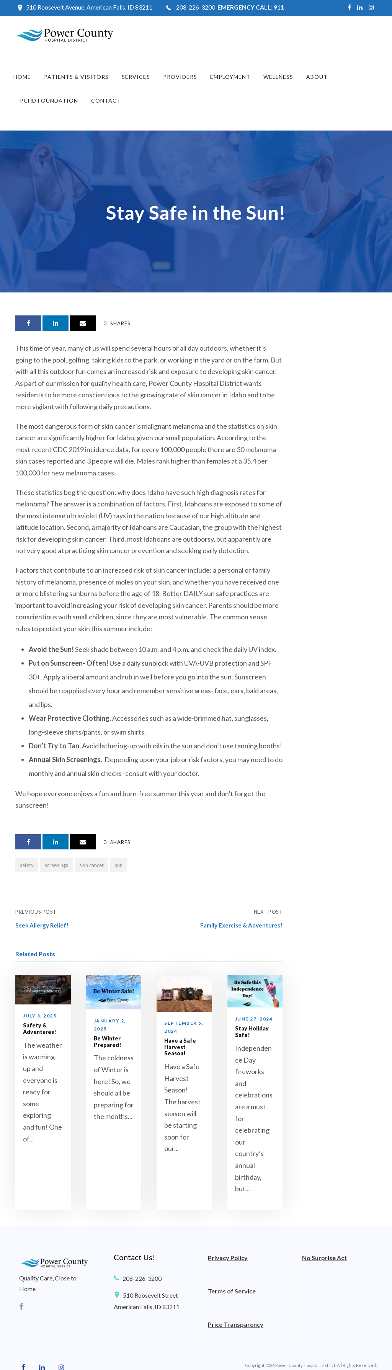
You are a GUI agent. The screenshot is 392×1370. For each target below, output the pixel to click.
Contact (106, 100)
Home (22, 76)
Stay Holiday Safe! (252, 1031)
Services (136, 76)
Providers (180, 76)
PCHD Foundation (49, 100)
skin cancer (91, 865)
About (317, 76)
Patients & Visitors (76, 76)
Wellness (278, 76)
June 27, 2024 (254, 1019)
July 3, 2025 (39, 1016)
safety (27, 865)
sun (118, 865)
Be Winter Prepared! (107, 1041)
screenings (56, 865)
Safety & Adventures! (39, 1028)
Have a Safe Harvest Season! (180, 1047)
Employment (230, 76)
